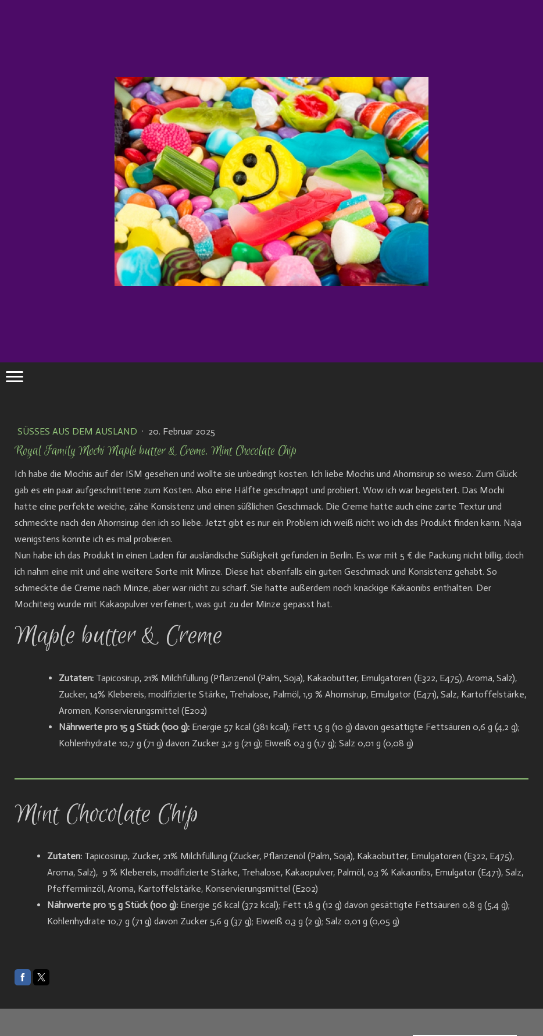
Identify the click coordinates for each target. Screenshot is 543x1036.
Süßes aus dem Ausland (78, 431)
